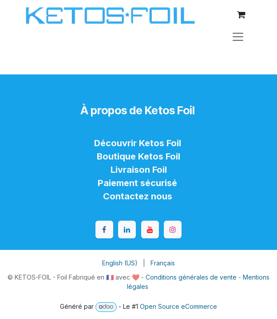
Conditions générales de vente (191, 277)
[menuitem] (120, 263)
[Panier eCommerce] (241, 14)
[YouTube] (150, 229)
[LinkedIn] (127, 229)
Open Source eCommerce (178, 306)
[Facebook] (104, 229)
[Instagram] (173, 229)
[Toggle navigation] (238, 36)
